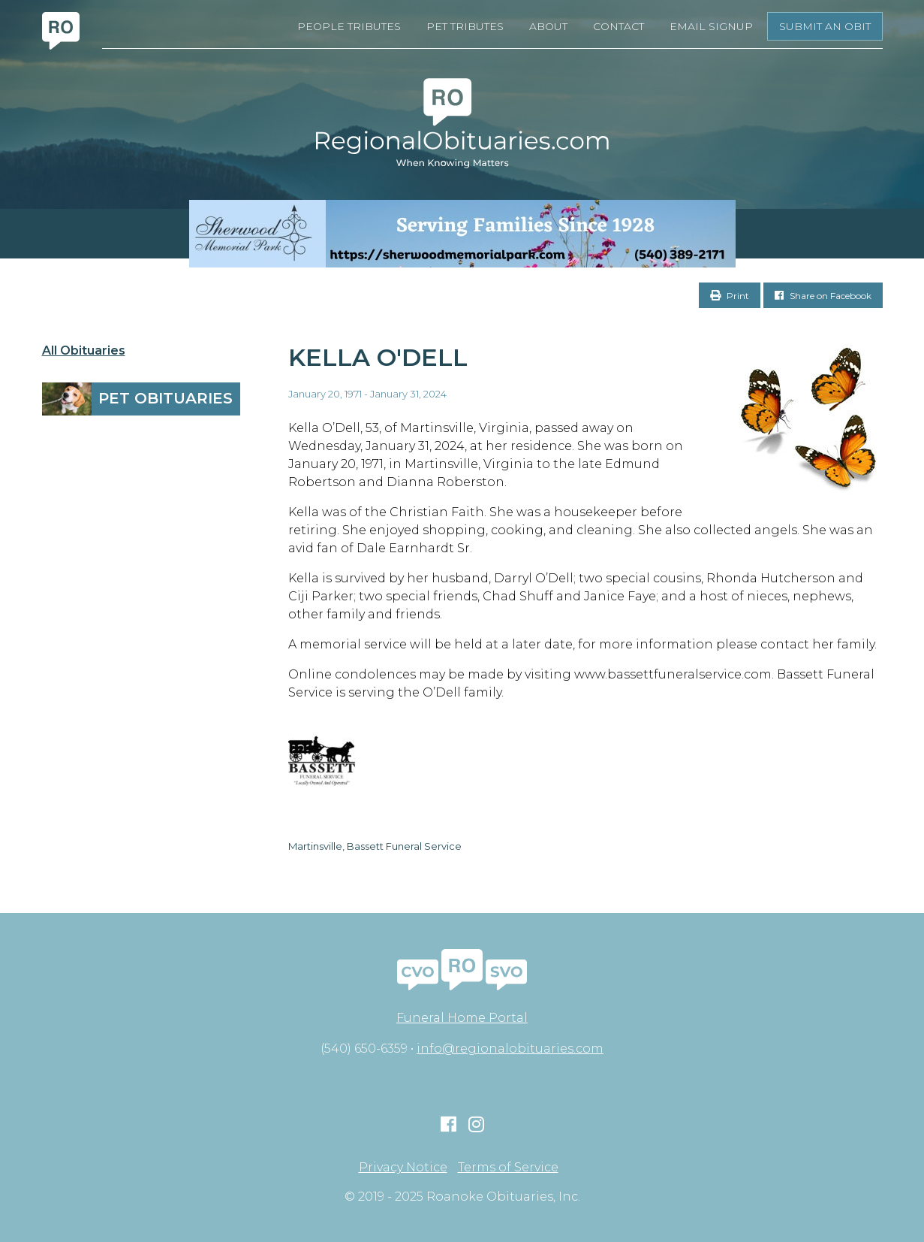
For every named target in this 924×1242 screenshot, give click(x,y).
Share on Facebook (823, 295)
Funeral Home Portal (462, 1018)
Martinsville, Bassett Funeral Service (375, 846)
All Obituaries (83, 351)
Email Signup (711, 26)
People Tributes (349, 26)
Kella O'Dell (378, 357)
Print (729, 295)
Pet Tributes (465, 26)
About (548, 26)
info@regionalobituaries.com (510, 1048)
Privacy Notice (403, 1167)
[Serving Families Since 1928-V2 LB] (462, 233)
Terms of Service (508, 1167)
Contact (618, 26)
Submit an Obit (825, 26)
